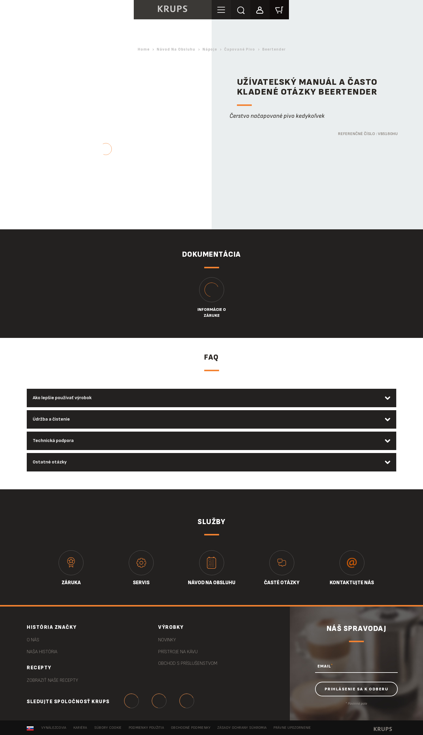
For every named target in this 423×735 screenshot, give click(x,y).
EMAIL (325, 666)
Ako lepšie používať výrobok (62, 398)
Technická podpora (53, 440)
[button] (260, 9)
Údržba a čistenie (51, 419)
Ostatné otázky (50, 462)
